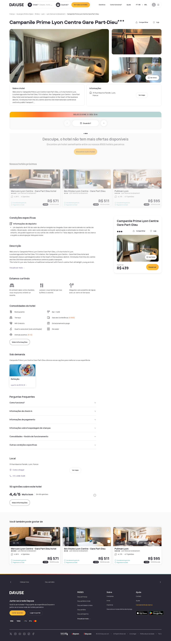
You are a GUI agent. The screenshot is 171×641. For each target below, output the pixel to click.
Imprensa (110, 605)
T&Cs (160, 634)
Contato (138, 596)
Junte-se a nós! (17, 613)
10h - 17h (16, 543)
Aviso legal (132, 634)
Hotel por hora (24, 582)
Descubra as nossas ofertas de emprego (119, 609)
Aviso (108, 601)
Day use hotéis (49, 582)
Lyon (43, 14)
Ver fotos (152, 78)
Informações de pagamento (53, 419)
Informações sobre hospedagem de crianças (53, 428)
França (12, 14)
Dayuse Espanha (82, 614)
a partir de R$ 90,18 (19, 385)
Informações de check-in (53, 411)
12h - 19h (143, 543)
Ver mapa (142, 95)
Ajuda (129, 5)
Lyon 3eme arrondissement (56, 14)
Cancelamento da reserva (144, 605)
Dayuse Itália (81, 610)
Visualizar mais (17, 268)
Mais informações (19, 342)
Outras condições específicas (53, 445)
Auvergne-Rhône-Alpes (25, 14)
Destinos (102, 5)
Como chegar (17, 470)
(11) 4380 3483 (17, 476)
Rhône (37, 14)
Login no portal (35, 613)
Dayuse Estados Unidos (85, 605)
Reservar (152, 267)
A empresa (110, 596)
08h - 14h (119, 543)
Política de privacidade (147, 634)
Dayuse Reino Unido (83, 601)
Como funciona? (116, 5)
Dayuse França (82, 597)
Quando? (85, 123)
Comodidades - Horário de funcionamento (53, 436)
